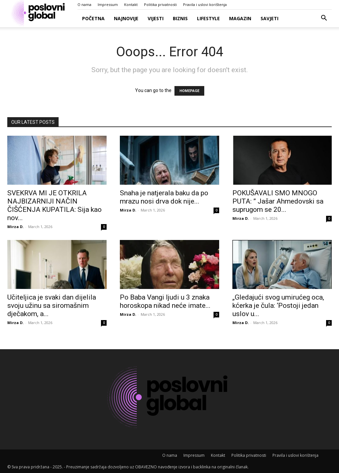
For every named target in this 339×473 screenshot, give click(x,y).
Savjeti (269, 18)
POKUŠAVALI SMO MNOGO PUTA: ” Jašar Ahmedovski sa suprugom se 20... (277, 201)
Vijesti (156, 18)
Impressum (108, 4)
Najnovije (126, 18)
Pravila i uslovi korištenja (205, 4)
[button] (324, 19)
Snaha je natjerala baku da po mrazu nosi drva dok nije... (164, 197)
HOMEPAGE (189, 91)
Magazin (240, 18)
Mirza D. (15, 226)
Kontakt (131, 4)
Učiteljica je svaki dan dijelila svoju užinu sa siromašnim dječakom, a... (51, 305)
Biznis (180, 18)
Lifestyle (208, 18)
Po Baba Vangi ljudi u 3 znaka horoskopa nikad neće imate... (165, 301)
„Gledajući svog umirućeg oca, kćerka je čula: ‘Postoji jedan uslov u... (278, 305)
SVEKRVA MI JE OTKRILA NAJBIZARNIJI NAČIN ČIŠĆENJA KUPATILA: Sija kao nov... (54, 205)
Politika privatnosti (160, 4)
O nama (84, 4)
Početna (93, 18)
